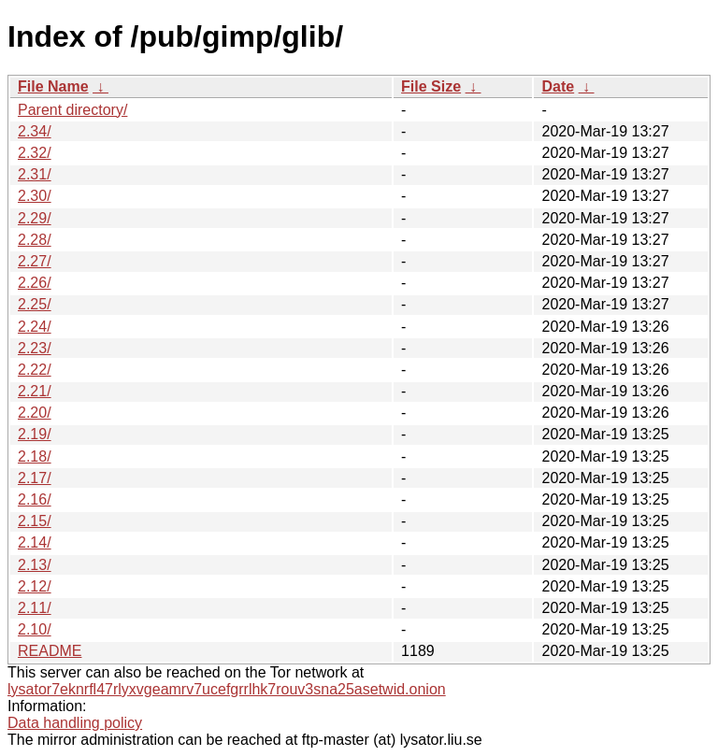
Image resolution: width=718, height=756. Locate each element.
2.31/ (34, 174)
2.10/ (34, 629)
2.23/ (34, 348)
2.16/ (34, 499)
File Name (53, 86)
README (49, 651)
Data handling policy (74, 723)
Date (557, 86)
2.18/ (34, 456)
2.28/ (34, 240)
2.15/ (34, 521)
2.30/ (34, 196)
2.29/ (34, 218)
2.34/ (34, 131)
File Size (431, 86)
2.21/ (34, 391)
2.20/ (34, 413)
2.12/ (34, 586)
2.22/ (34, 370)
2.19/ (34, 434)
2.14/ (34, 542)
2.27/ (34, 261)
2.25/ (34, 304)
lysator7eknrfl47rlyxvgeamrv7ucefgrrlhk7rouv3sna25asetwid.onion (226, 689)
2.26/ (34, 283)
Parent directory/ (72, 110)
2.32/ (34, 153)
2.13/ (34, 565)
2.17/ (34, 478)
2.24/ (34, 327)
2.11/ (34, 608)
